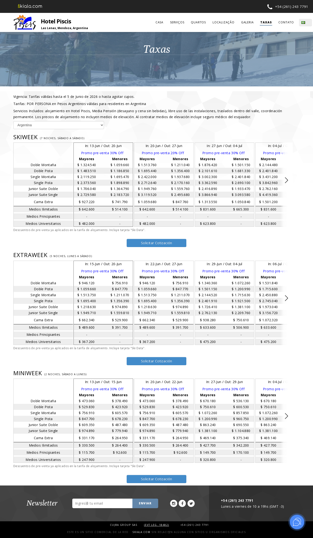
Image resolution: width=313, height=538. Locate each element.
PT (308, 22)
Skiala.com (141, 532)
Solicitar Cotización (156, 243)
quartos (198, 22)
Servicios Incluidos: (147, 114)
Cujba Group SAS (124, 525)
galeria (247, 22)
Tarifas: (79, 103)
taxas (266, 22)
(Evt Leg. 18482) (156, 525)
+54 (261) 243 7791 (291, 6)
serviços (177, 22)
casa (159, 22)
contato (286, 22)
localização (224, 22)
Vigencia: (74, 96)
